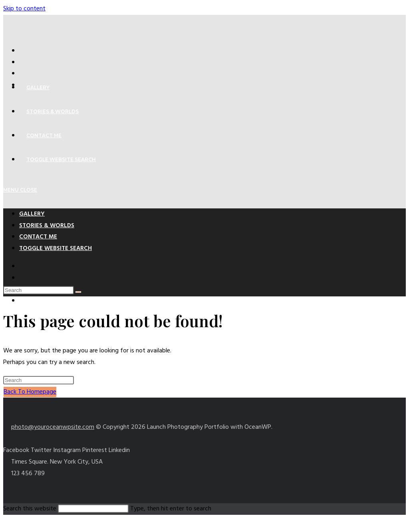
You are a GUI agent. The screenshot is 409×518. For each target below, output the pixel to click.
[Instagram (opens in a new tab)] (23, 301)
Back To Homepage (30, 392)
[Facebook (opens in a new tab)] (23, 62)
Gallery (32, 214)
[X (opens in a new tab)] (23, 51)
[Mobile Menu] (20, 190)
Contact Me (38, 237)
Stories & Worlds (46, 225)
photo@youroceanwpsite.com (52, 427)
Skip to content (24, 9)
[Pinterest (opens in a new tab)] (23, 73)
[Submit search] (78, 292)
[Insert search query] (38, 290)
